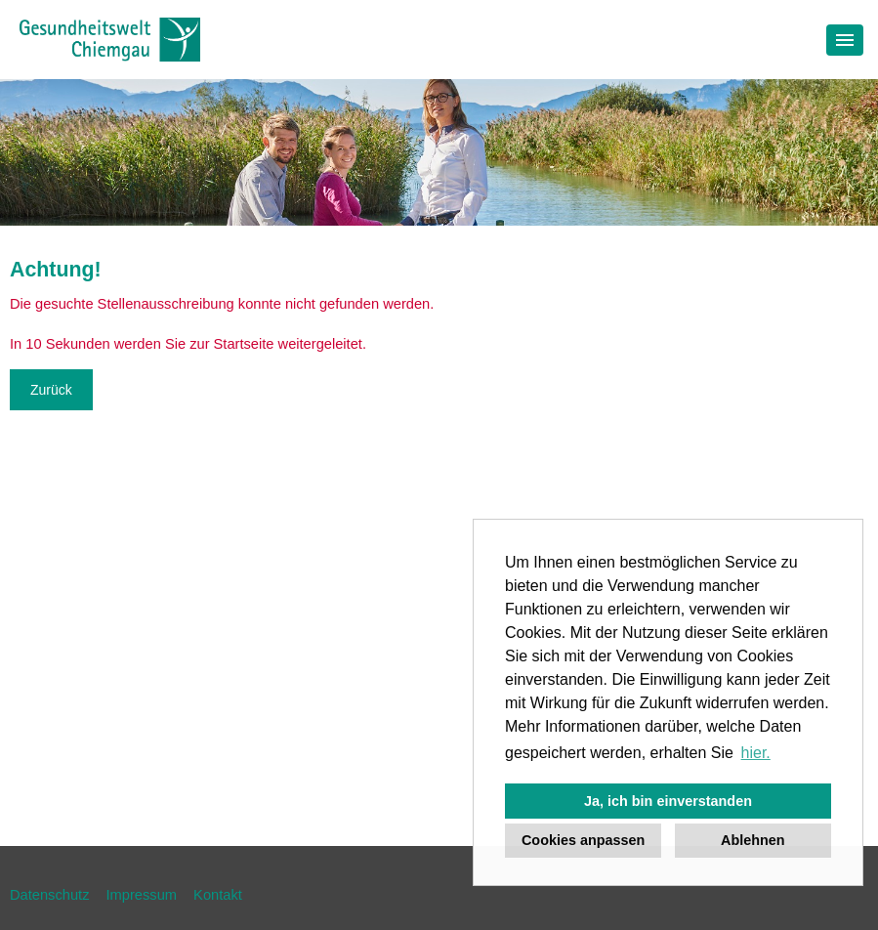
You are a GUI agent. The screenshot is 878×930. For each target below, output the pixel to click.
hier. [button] (756, 752)
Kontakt (217, 895)
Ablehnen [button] (753, 840)
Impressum (141, 895)
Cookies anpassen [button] (583, 840)
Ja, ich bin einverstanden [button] (668, 801)
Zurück (51, 390)
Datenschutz (49, 895)
